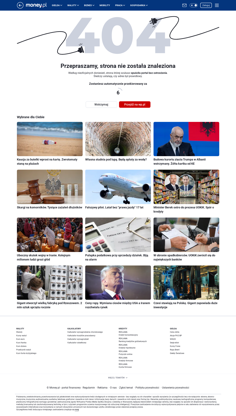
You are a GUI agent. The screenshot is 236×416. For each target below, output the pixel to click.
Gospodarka (137, 5)
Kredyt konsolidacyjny (128, 335)
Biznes (88, 5)
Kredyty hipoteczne (127, 348)
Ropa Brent (174, 350)
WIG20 (173, 339)
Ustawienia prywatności (175, 387)
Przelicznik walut (23, 350)
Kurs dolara (21, 346)
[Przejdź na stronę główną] (20, 7)
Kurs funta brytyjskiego (26, 353)
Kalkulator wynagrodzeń (78, 339)
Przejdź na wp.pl (134, 104)
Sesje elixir (174, 343)
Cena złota (174, 332)
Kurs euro (20, 339)
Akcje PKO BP (176, 335)
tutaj (77, 409)
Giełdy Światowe (177, 353)
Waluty (71, 5)
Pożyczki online (125, 354)
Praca (118, 5)
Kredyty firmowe (126, 361)
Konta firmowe (125, 367)
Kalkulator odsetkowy (76, 343)
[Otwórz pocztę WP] (184, 5)
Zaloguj (206, 5)
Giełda (56, 5)
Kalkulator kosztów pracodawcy (81, 335)
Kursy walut (21, 335)
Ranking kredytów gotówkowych (133, 341)
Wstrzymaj (101, 104)
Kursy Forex (175, 346)
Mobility (105, 5)
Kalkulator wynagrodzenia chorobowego (85, 332)
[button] (194, 5)
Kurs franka (21, 343)
